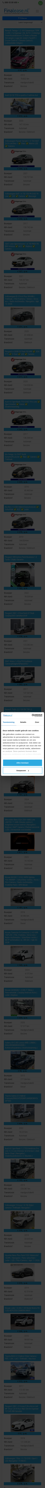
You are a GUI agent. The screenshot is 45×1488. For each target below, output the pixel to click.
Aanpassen (22, 770)
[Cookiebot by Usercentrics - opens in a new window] (32, 715)
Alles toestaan (22, 763)
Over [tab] (37, 722)
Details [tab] (23, 722)
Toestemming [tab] (9, 722)
